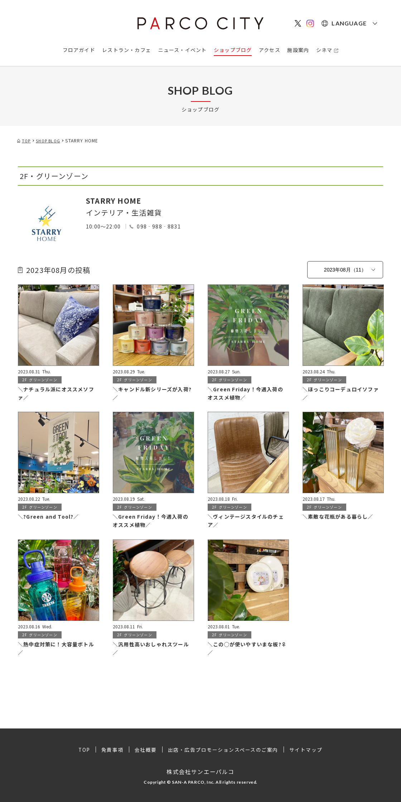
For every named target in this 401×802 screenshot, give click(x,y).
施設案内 (298, 49)
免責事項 (112, 749)
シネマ (324, 49)
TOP (84, 749)
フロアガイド (79, 49)
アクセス (269, 49)
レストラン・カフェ (126, 49)
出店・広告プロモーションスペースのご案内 (223, 749)
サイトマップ (307, 749)
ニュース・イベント (182, 49)
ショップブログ (233, 49)
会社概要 (145, 749)
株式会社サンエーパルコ (200, 771)
